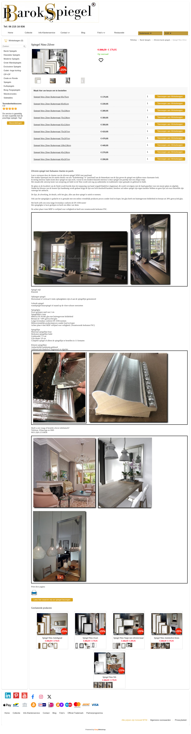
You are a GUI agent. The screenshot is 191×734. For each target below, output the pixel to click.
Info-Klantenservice (46, 33)
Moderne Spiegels (11, 59)
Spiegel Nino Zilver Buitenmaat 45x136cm (52, 152)
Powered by (96, 729)
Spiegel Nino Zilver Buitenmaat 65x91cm (51, 104)
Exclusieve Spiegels (12, 67)
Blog (83, 33)
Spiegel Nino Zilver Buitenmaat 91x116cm (52, 125)
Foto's (101, 33)
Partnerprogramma (94, 713)
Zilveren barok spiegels (162, 40)
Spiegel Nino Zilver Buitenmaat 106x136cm (52, 145)
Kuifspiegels (9, 86)
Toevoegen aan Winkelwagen (170, 96)
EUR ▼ (168, 33)
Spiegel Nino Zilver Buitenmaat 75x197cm (52, 139)
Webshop (133, 40)
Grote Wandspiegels (12, 63)
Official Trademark (75, 713)
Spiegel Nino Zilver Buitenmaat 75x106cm (52, 111)
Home (10, 33)
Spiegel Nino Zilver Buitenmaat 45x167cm (52, 159)
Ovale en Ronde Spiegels (11, 80)
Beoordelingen (15, 123)
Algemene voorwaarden (160, 720)
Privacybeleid (180, 720)
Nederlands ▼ (145, 33)
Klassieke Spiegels (12, 55)
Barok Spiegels (10, 51)
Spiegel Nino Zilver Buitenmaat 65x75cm (51, 97)
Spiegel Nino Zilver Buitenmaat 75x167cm (52, 132)
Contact (65, 33)
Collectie (28, 33)
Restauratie (119, 33)
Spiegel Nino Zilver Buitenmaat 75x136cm (52, 118)
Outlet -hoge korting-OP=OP (12, 72)
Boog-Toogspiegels (12, 90)
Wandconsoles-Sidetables (10, 96)
